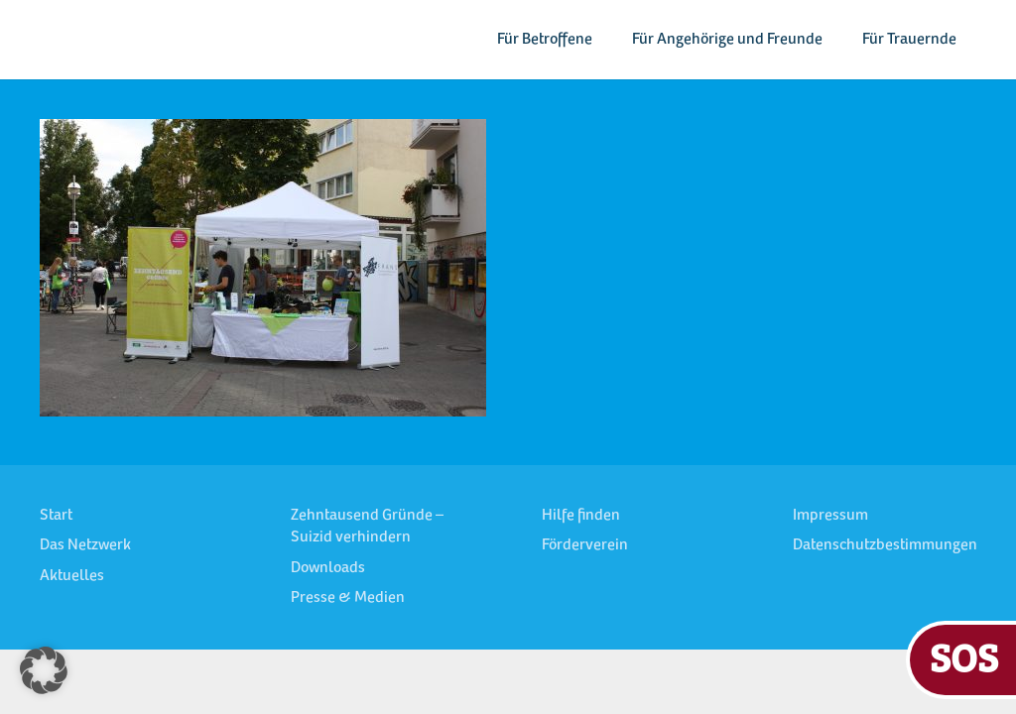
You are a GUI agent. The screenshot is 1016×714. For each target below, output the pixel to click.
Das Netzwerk (85, 545)
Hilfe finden (581, 516)
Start (56, 516)
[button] (43, 670)
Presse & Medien (348, 598)
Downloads (328, 568)
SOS (964, 657)
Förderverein (585, 545)
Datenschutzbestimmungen (885, 545)
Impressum (830, 516)
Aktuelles (72, 576)
